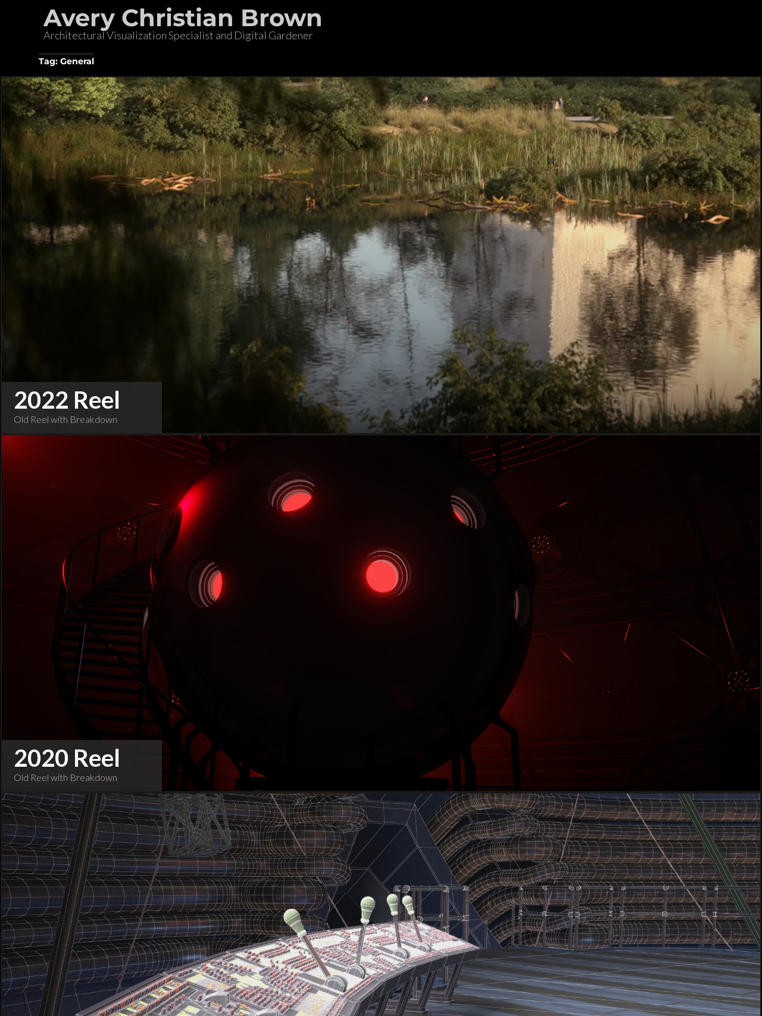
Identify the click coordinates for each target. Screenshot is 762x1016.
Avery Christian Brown (183, 17)
